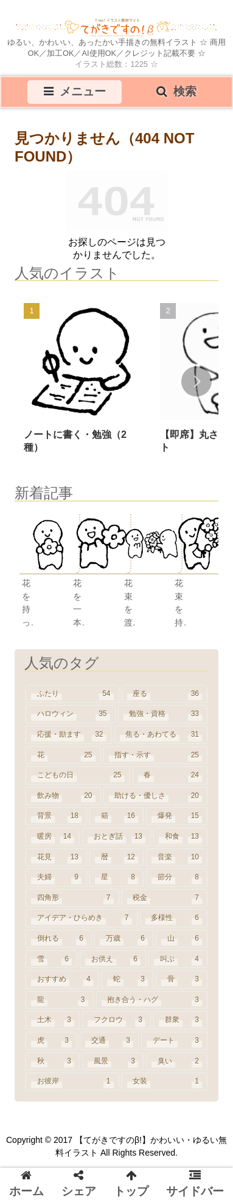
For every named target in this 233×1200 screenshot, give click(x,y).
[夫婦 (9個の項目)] (56, 877)
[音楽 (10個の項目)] (176, 857)
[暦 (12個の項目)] (116, 857)
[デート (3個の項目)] (174, 1041)
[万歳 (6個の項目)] (123, 939)
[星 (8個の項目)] (116, 877)
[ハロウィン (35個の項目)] (71, 714)
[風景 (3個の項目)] (113, 1061)
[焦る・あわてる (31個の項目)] (161, 735)
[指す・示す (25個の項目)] (155, 755)
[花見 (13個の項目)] (56, 857)
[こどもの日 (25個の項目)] (78, 775)
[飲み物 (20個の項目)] (63, 796)
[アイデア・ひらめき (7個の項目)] (81, 918)
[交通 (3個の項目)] (109, 1041)
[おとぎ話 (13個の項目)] (116, 837)
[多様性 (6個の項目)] (174, 918)
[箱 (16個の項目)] (116, 816)
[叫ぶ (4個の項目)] (177, 959)
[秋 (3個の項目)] (53, 1061)
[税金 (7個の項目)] (165, 898)
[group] (82, 382)
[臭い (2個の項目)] (176, 1061)
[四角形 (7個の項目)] (72, 898)
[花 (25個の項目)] (63, 755)
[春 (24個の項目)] (170, 775)
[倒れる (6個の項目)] (59, 939)
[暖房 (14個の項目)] (53, 837)
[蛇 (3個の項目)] (127, 979)
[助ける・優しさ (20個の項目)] (155, 796)
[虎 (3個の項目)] (51, 1041)
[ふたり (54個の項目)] (72, 694)
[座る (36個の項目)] (165, 694)
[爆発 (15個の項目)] (176, 816)
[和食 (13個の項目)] (180, 837)
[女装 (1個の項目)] (165, 1081)
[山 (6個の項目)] (181, 939)
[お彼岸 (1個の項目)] (72, 1081)
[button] (196, 381)
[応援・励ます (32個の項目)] (69, 735)
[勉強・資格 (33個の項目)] (163, 714)
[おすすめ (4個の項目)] (62, 979)
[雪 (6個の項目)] (51, 959)
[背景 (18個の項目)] (56, 816)
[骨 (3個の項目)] (181, 979)
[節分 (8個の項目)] (176, 877)
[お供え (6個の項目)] (113, 959)
